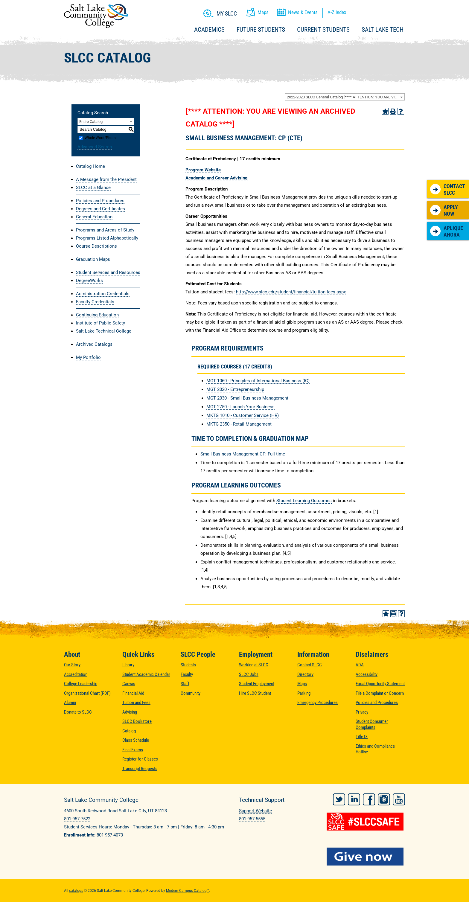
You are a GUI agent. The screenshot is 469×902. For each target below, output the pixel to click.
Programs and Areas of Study (105, 230)
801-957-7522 (77, 819)
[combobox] (345, 96)
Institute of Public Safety (100, 323)
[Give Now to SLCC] (366, 856)
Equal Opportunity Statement (380, 683)
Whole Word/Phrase (101, 138)
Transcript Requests (139, 768)
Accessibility (366, 674)
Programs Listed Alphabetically (107, 238)
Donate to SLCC (78, 712)
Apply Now (444, 210)
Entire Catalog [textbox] (91, 121)
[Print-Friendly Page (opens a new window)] (393, 111)
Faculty (187, 674)
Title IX (362, 736)
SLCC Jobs (248, 674)
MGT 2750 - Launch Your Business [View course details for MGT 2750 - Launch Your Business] (240, 406)
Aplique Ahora (446, 231)
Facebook (369, 799)
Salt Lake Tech (382, 29)
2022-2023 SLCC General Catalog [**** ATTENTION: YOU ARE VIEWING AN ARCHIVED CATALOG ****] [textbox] (345, 97)
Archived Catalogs (94, 344)
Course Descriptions (96, 246)
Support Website (255, 810)
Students (188, 665)
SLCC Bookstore (137, 721)
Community (190, 693)
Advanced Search (94, 147)
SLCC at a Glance (93, 187)
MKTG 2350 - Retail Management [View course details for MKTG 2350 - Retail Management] (239, 424)
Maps (302, 683)
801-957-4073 (110, 835)
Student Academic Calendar (146, 674)
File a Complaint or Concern (380, 693)
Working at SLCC (253, 665)
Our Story (72, 665)
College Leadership (80, 683)
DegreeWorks (89, 280)
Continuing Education (97, 315)
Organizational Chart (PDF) (87, 693)
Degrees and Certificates (100, 208)
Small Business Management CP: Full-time (242, 454)
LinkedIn (354, 799)
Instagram (384, 799)
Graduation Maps (93, 259)
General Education (94, 217)
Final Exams (132, 749)
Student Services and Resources (108, 272)
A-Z (337, 12)
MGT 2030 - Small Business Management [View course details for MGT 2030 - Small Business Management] (247, 398)
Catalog (129, 731)
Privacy (362, 712)
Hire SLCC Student (255, 693)
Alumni (70, 702)
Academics (209, 29)
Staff (185, 683)
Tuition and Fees (136, 702)
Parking (303, 693)
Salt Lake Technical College (103, 331)
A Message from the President (106, 179)
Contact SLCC (447, 189)
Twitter (339, 799)
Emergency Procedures (317, 702)
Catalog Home (90, 166)
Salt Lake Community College (96, 16)
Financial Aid (133, 693)
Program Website (203, 170)
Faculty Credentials (95, 301)
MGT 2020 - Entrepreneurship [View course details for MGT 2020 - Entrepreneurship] (235, 389)
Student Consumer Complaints (372, 724)
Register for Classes (140, 759)
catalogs (76, 890)
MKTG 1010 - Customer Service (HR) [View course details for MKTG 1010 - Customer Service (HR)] (242, 415)
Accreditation (75, 674)
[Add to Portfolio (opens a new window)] (385, 111)
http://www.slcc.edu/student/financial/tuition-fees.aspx (291, 292)
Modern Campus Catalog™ (187, 890)
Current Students (323, 29)
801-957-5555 (252, 819)
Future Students (261, 29)
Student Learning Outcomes (304, 500)
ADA (360, 665)
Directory (305, 674)
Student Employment (256, 683)
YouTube (399, 799)
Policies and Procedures (100, 200)
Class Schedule (135, 740)
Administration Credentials (103, 293)
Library (128, 665)
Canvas (128, 683)
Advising (129, 712)
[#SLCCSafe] (366, 821)
